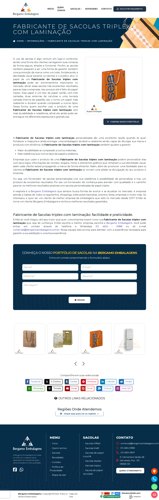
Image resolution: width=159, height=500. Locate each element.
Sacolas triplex (93, 465)
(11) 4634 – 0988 (109, 226)
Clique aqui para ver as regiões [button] (78, 414)
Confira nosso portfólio (123, 122)
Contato (106, 9)
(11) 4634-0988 (125, 448)
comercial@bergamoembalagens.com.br (36, 229)
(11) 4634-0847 (125, 452)
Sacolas (56, 452)
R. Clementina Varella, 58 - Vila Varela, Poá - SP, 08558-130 (131, 460)
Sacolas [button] (75, 9)
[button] (76, 364)
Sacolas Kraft (92, 448)
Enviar (79, 300)
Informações (36, 41)
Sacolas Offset (92, 443)
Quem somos (59, 448)
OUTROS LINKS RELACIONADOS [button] (82, 398)
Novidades (91, 9)
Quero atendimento (130, 470)
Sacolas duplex (93, 461)
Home (18, 41)
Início (50, 9)
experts (135, 496)
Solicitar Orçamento (130, 9)
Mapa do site (59, 475)
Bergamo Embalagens (43, 191)
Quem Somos (61, 9)
